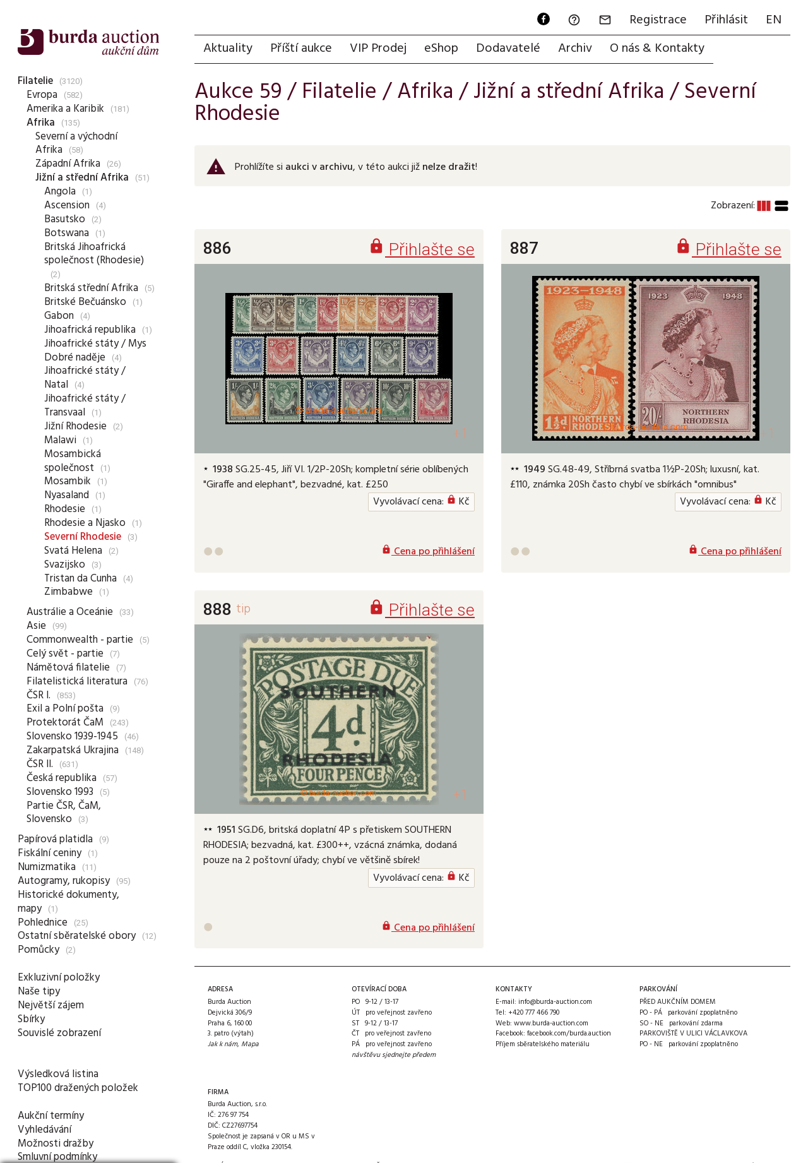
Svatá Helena (73, 550)
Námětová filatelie (68, 667)
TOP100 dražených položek (78, 1088)
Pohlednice (43, 922)
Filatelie (35, 81)
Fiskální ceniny (49, 853)
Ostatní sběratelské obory (77, 936)
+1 (460, 433)
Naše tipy (39, 991)
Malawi (60, 440)
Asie (36, 626)
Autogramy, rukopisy (64, 881)
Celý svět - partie (65, 653)
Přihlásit (726, 20)
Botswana (66, 233)
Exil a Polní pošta (65, 708)
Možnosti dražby (55, 1143)
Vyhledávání (44, 1129)
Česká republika (62, 778)
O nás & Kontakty (657, 49)
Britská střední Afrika (91, 288)
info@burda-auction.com (555, 1002)
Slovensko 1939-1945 (72, 736)
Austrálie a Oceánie (70, 612)
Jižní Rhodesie (75, 426)
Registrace (658, 20)
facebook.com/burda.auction (569, 1033)
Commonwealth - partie (80, 639)
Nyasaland (66, 495)
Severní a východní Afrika (76, 143)
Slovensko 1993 (60, 792)
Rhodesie (64, 509)
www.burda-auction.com (551, 1023)
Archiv (575, 49)
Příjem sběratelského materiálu (543, 1044)
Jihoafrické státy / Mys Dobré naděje (95, 350)
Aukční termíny (51, 1115)
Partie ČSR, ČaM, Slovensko (64, 812)
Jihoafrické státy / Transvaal (85, 405)
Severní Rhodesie (82, 537)
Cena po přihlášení (428, 552)
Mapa (250, 1044)
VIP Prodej (378, 49)
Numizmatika (47, 867)
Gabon (59, 316)
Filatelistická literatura (77, 681)
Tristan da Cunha (80, 578)
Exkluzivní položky (59, 977)
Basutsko (64, 219)
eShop (441, 49)
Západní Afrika (67, 163)
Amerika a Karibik (65, 108)
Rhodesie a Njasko (85, 523)
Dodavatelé (508, 49)
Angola (60, 191)
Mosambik (67, 481)
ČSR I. (38, 695)
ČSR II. (40, 764)
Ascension (67, 205)
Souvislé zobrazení (59, 1033)
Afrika (41, 122)
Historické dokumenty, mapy (68, 901)
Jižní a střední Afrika (82, 177)
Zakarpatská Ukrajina (73, 750)
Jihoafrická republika (90, 329)
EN (773, 20)
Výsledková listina (58, 1074)
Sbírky (31, 1019)
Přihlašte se (421, 249)
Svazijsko (64, 564)
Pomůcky (38, 949)
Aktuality (227, 49)
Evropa (42, 95)
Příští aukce (301, 49)
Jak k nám (222, 1044)
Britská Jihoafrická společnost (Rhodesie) (94, 254)
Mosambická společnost (72, 461)
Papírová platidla (55, 839)
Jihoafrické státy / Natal (85, 377)
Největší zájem (51, 1005)
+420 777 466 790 (533, 1012)
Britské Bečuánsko (85, 302)
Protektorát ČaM (65, 722)
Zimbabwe (68, 591)
